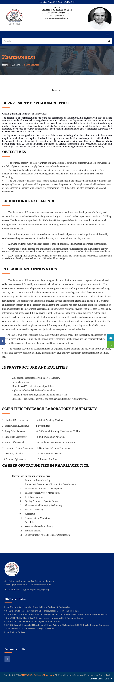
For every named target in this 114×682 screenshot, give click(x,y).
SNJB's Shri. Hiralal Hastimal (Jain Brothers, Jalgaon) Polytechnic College (42, 610)
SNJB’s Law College (15, 632)
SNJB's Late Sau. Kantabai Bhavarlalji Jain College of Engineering (38, 607)
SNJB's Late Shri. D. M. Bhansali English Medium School (33, 621)
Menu (65, 90)
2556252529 (14, 589)
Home (5, 64)
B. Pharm (16, 64)
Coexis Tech (104, 675)
